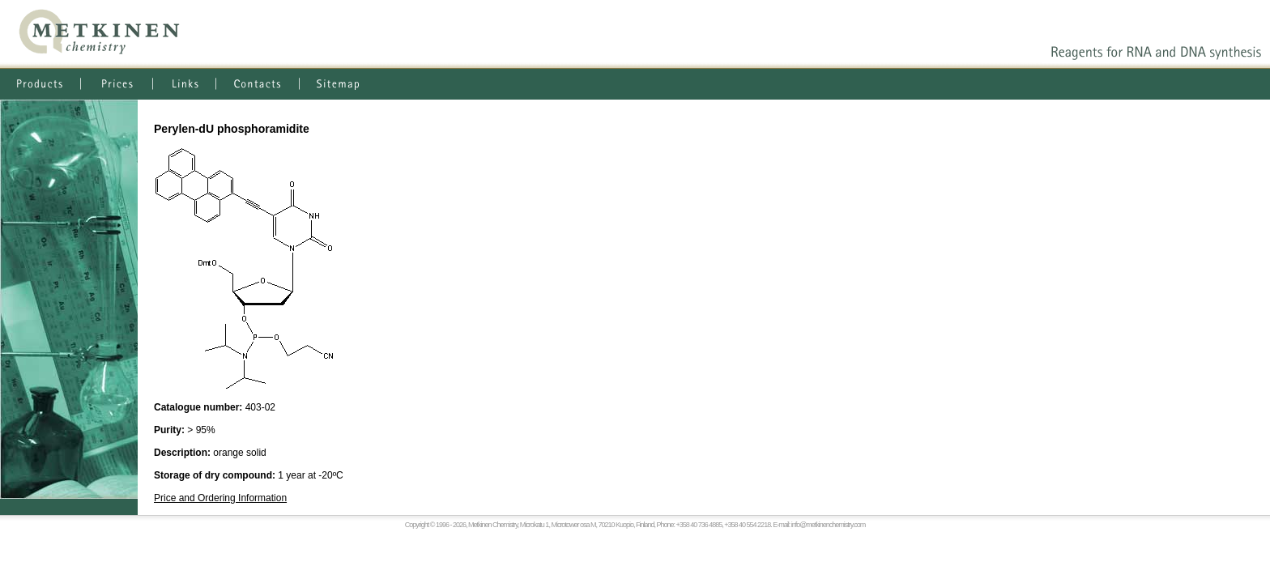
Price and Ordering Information (220, 498)
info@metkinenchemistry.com (828, 525)
